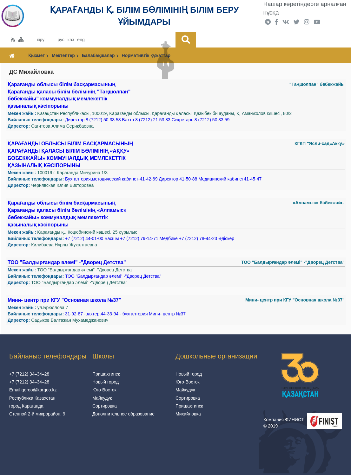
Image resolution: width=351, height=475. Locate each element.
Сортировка (104, 405)
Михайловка (188, 413)
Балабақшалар (100, 55)
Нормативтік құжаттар (146, 55)
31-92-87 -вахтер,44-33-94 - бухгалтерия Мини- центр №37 (125, 313)
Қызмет (38, 55)
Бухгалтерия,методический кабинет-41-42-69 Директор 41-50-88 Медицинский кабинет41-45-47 (163, 178)
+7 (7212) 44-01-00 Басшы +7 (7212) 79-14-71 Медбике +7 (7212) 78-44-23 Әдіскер (149, 238)
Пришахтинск (106, 374)
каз (71, 39)
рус (60, 39)
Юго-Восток (104, 389)
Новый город (105, 381)
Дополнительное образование (123, 413)
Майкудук (102, 398)
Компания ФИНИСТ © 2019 (283, 422)
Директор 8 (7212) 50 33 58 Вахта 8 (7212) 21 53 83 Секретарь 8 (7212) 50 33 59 (147, 119)
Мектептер (65, 55)
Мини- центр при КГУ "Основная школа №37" (64, 300)
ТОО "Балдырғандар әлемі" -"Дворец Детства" (67, 262)
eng (80, 39)
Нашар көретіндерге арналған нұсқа (305, 8)
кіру (40, 39)
